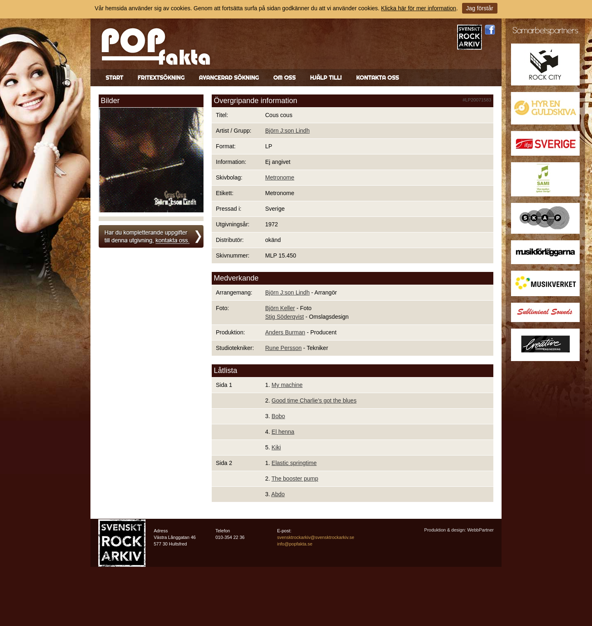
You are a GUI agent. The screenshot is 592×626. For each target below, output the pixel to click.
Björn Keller (280, 308)
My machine (287, 385)
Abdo (278, 494)
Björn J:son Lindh (287, 130)
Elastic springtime (294, 463)
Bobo (278, 416)
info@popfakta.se (294, 543)
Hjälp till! (326, 77)
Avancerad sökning (229, 77)
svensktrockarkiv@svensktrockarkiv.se (315, 537)
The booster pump (294, 478)
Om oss (284, 77)
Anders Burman (285, 332)
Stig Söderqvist (284, 316)
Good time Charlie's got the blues (314, 400)
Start (114, 77)
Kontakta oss (377, 77)
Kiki (276, 447)
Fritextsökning (161, 77)
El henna (283, 431)
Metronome (279, 177)
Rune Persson (283, 348)
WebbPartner (480, 529)
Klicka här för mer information (418, 8)
